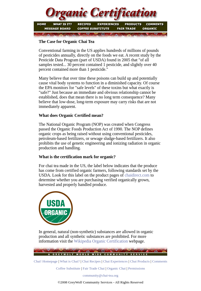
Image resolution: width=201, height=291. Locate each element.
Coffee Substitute (68, 268)
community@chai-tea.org (100, 275)
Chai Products (140, 261)
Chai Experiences (115, 261)
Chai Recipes (91, 261)
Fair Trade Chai (94, 268)
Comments (159, 261)
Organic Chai (116, 268)
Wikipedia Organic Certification (101, 241)
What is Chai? (70, 261)
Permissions (136, 268)
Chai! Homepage (46, 261)
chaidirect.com (137, 175)
